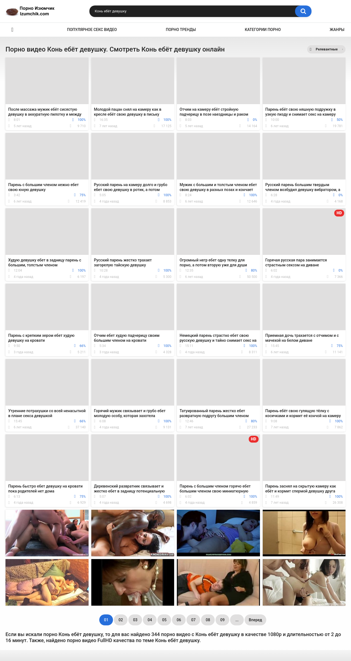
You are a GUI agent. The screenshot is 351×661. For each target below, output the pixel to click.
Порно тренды (181, 29)
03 (135, 620)
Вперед (255, 620)
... (237, 620)
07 (193, 620)
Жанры (337, 29)
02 (120, 620)
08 (208, 620)
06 (179, 620)
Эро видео (12, 30)
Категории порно (263, 29)
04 (150, 620)
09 (222, 620)
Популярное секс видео (92, 29)
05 (164, 620)
